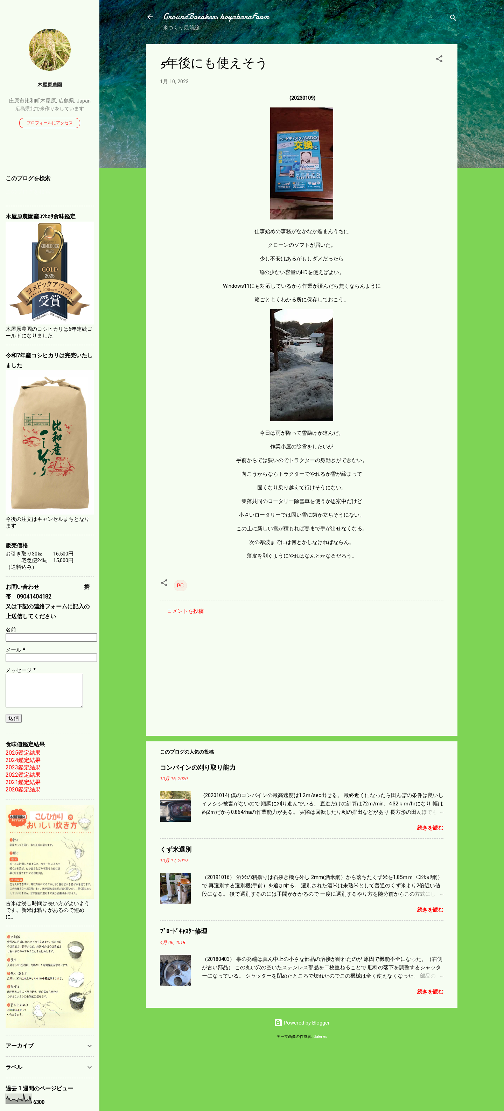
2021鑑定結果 (23, 782)
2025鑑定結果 (23, 752)
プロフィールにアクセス (50, 122)
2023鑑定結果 (23, 767)
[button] (439, 60)
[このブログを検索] (50, 191)
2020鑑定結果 (23, 789)
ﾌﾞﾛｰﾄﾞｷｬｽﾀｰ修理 (183, 931)
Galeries (320, 1036)
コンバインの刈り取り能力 (198, 767)
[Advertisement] (301, 671)
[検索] (453, 19)
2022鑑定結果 (23, 774)
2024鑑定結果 (23, 760)
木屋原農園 (49, 85)
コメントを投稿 (185, 611)
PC (180, 585)
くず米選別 (175, 849)
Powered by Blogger (302, 1023)
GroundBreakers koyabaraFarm (216, 16)
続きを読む (430, 828)
